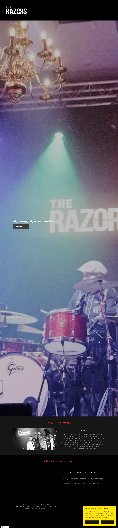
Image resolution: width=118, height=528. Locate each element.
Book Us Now (21, 227)
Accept (107, 522)
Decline (91, 522)
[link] (15, 10)
